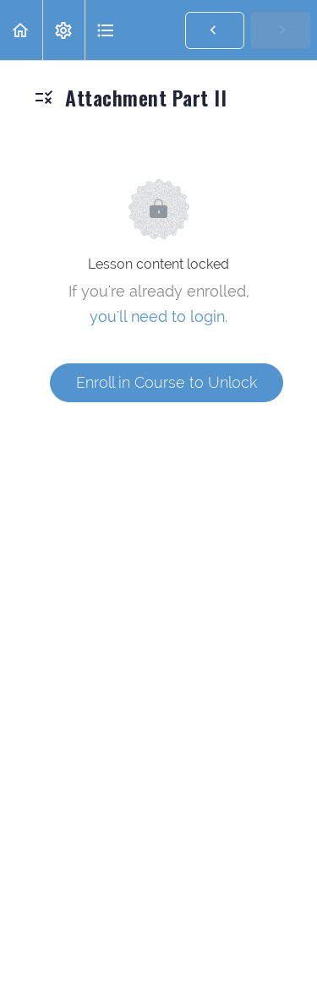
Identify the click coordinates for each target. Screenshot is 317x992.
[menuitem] (63, 30)
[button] (21, 30)
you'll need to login (157, 316)
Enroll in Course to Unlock (166, 382)
